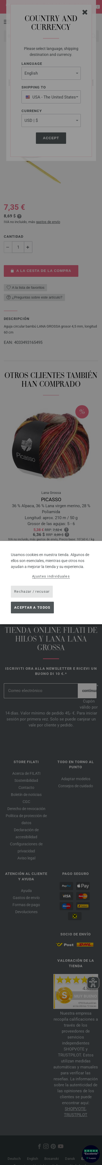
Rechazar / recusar (32, 591)
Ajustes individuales (51, 576)
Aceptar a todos (32, 607)
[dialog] (51, 582)
